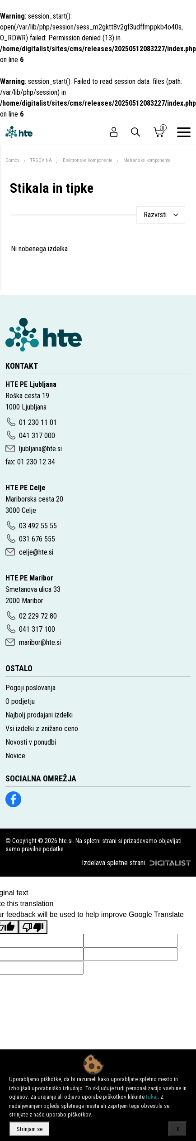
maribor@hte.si (40, 642)
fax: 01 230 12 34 (30, 462)
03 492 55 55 (38, 526)
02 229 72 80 (38, 616)
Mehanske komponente (147, 160)
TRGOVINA (41, 160)
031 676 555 (37, 539)
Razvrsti (155, 214)
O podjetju (20, 701)
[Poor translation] (33, 927)
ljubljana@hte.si (40, 448)
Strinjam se (29, 1129)
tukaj (152, 1096)
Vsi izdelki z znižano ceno (41, 728)
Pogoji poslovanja (30, 687)
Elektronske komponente (87, 160)
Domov (12, 160)
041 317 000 (37, 435)
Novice (15, 755)
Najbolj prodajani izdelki (39, 715)
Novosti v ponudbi (30, 742)
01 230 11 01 (38, 422)
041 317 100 (37, 629)
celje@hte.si (36, 552)
